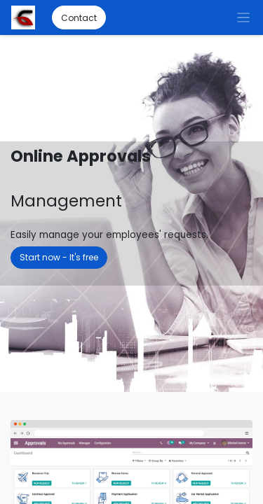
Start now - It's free (59, 257)
